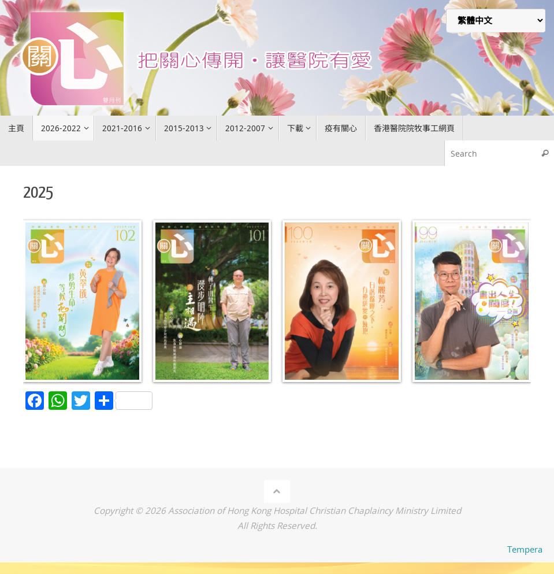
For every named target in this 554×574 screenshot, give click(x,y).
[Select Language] (495, 20)
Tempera (524, 549)
